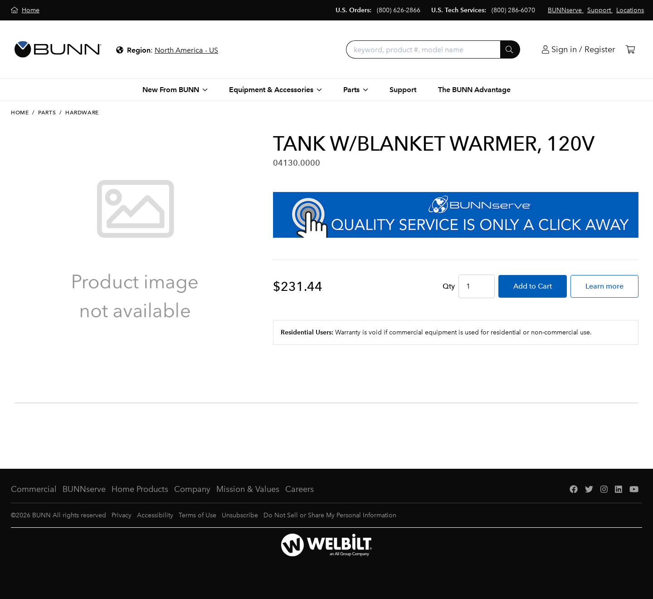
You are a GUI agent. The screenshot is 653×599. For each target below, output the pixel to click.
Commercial (34, 489)
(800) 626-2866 (398, 10)
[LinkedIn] (618, 489)
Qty (449, 286)
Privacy (122, 515)
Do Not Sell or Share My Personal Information (329, 515)
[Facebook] (574, 489)
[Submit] (510, 49)
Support (403, 89)
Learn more (604, 286)
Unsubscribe (240, 515)
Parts (47, 112)
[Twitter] (589, 489)
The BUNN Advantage (474, 89)
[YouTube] (633, 489)
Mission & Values (247, 489)
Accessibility (155, 515)
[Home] (25, 10)
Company (192, 489)
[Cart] (630, 50)
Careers (299, 489)
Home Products (140, 489)
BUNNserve (84, 489)
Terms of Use (197, 515)
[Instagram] (604, 489)
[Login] (578, 50)
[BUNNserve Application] (455, 215)
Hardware (82, 112)
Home (20, 112)
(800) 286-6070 (513, 10)
